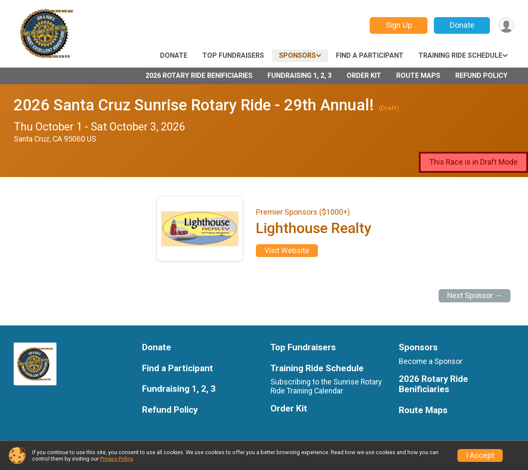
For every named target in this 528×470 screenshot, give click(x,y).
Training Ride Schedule (460, 55)
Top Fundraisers (233, 55)
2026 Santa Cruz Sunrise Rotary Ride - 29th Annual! (194, 105)
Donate (462, 25)
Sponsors (297, 55)
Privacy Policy (116, 458)
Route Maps (418, 75)
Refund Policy (481, 75)
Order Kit (364, 75)
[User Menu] (506, 25)
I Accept (480, 455)
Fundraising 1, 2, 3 (299, 75)
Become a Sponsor (431, 361)
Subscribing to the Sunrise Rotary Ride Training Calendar (326, 386)
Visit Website (286, 250)
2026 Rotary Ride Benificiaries (198, 75)
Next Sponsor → (474, 295)
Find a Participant (369, 55)
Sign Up (399, 25)
